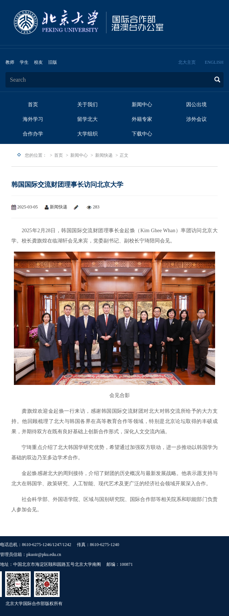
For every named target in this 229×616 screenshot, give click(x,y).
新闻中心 (142, 104)
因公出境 (196, 104)
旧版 (52, 62)
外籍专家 (142, 119)
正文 (124, 155)
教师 (9, 62)
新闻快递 (104, 155)
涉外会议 (196, 119)
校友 (38, 62)
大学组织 (87, 134)
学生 (24, 62)
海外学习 (33, 119)
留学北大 (87, 119)
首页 (33, 104)
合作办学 (33, 134)
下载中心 (142, 134)
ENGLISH (214, 62)
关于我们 (87, 104)
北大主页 (187, 62)
